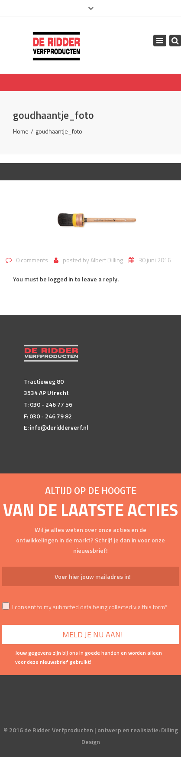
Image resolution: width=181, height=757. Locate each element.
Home (21, 131)
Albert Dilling (106, 259)
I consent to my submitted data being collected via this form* (85, 606)
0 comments (32, 259)
